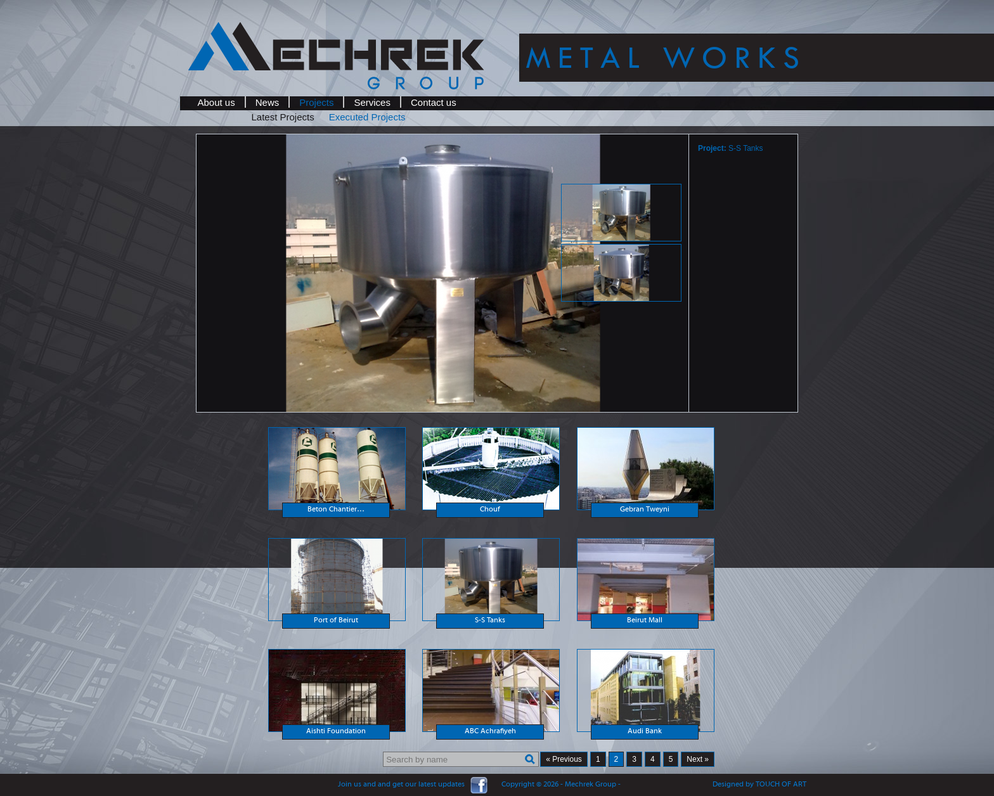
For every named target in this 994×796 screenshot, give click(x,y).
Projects (316, 102)
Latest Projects (283, 117)
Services (372, 102)
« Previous (564, 759)
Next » (698, 759)
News (267, 102)
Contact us (433, 102)
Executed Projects (367, 117)
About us (216, 102)
